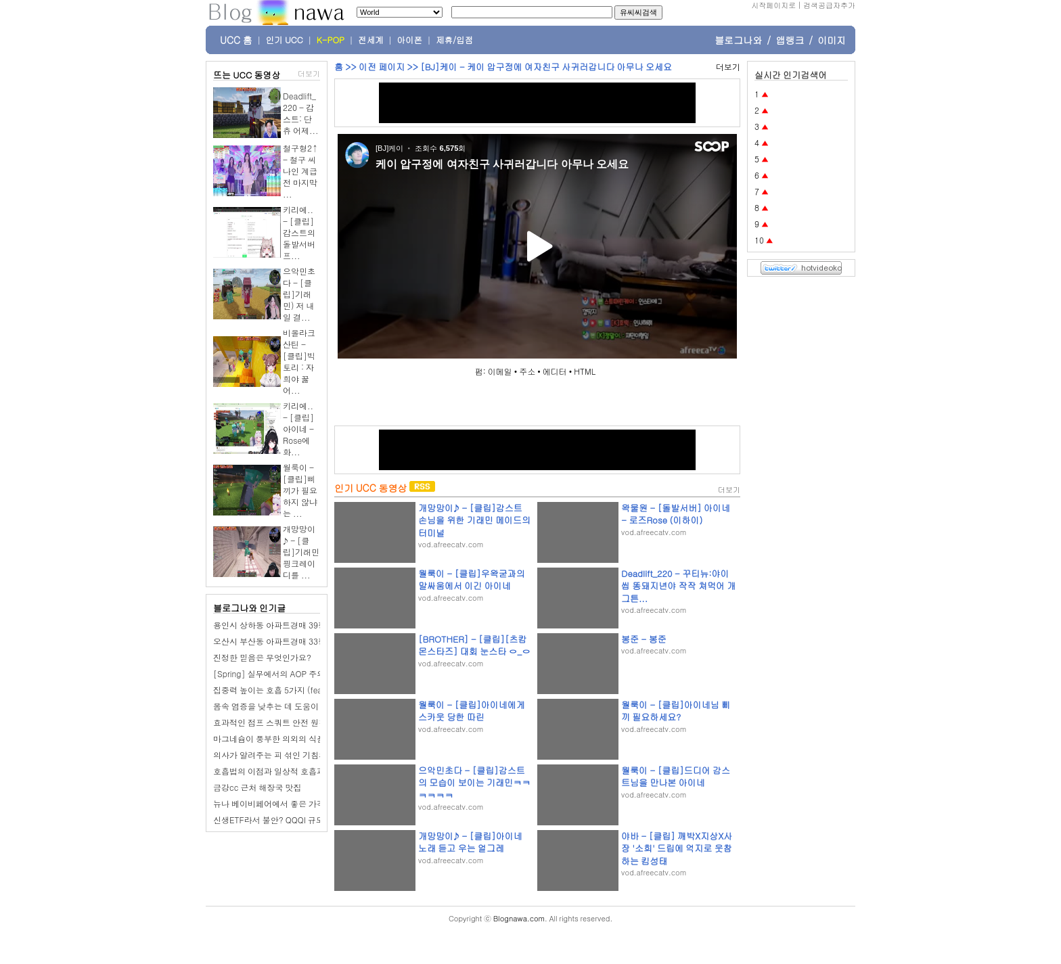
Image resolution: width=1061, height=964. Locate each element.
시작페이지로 (773, 5)
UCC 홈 (236, 40)
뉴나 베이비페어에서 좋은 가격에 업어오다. (292, 803)
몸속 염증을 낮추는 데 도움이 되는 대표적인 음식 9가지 (313, 706)
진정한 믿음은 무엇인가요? (262, 657)
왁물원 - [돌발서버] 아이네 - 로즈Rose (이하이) (675, 513)
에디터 (555, 371)
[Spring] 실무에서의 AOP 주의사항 (277, 673)
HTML (584, 371)
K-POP (330, 40)
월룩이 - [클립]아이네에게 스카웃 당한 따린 (471, 710)
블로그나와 (738, 40)
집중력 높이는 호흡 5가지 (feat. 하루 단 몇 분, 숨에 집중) (316, 689)
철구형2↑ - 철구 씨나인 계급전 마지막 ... (300, 171)
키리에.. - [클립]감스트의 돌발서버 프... (299, 232)
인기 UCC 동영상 (370, 488)
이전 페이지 (382, 66)
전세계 (371, 40)
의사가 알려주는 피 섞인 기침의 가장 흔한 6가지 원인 (309, 754)
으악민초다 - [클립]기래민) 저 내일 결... (299, 294)
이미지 (831, 40)
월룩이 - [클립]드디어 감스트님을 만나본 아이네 (675, 776)
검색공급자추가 (829, 5)
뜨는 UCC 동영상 (247, 74)
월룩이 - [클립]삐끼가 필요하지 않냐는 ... (300, 490)
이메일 (500, 371)
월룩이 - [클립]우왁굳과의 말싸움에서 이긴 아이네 (471, 579)
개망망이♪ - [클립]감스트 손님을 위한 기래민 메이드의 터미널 (474, 519)
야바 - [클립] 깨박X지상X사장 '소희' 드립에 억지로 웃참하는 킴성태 (676, 848)
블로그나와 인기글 (249, 607)
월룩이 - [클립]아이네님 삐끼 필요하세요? (675, 710)
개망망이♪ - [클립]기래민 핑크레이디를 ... (301, 551)
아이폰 (410, 40)
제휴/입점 (454, 40)
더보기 (309, 73)
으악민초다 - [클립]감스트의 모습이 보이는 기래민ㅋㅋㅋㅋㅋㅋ (474, 782)
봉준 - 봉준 (644, 639)
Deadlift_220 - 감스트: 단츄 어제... (301, 113)
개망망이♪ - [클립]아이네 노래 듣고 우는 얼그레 (470, 841)
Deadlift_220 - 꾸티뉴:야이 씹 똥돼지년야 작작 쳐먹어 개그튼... (678, 585)
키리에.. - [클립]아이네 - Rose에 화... (298, 428)
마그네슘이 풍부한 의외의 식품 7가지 (280, 738)
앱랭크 (789, 40)
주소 (527, 371)
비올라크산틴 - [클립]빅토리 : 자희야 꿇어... (299, 361)
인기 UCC (284, 40)
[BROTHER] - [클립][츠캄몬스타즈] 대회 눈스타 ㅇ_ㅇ (474, 645)
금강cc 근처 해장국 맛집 (257, 787)
